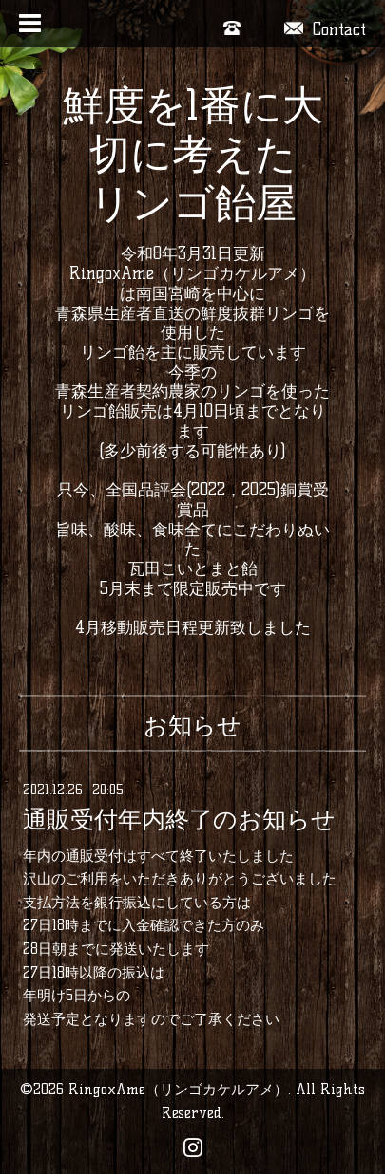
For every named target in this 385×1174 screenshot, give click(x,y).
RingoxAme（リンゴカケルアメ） (178, 1089)
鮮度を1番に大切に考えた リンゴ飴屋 (193, 154)
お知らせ (192, 725)
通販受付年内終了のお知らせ (179, 820)
